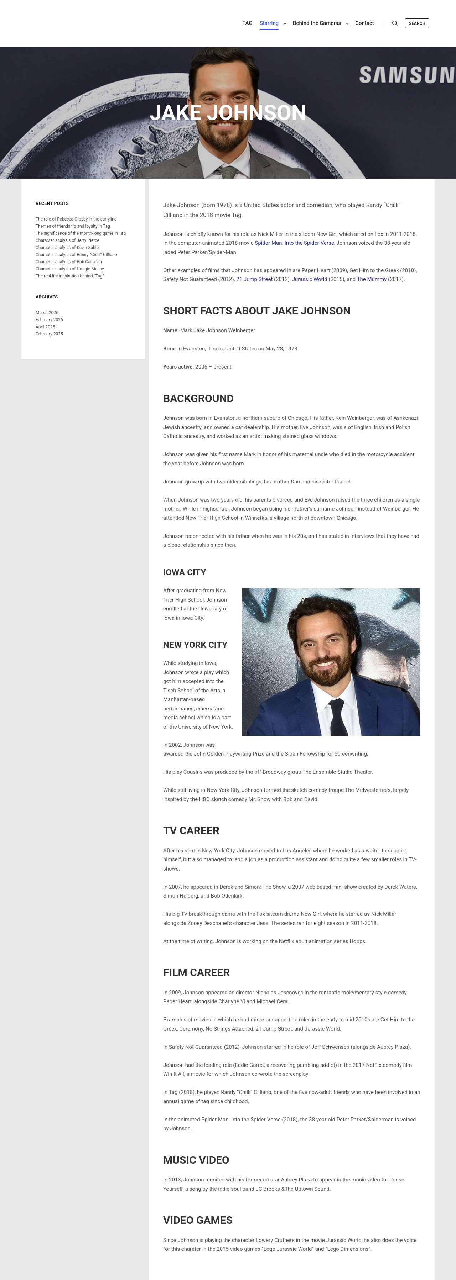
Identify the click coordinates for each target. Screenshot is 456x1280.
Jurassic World (309, 279)
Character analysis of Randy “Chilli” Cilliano (76, 254)
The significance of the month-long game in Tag (81, 233)
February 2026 (49, 319)
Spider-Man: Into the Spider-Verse (294, 243)
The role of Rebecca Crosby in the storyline (76, 219)
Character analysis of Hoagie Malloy (70, 268)
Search (417, 23)
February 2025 (49, 334)
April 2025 (45, 326)
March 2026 (47, 312)
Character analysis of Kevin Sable (67, 247)
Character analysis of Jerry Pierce (67, 240)
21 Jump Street (254, 279)
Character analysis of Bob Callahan (69, 261)
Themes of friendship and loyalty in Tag (73, 226)
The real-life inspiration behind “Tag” (70, 276)
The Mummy (372, 279)
